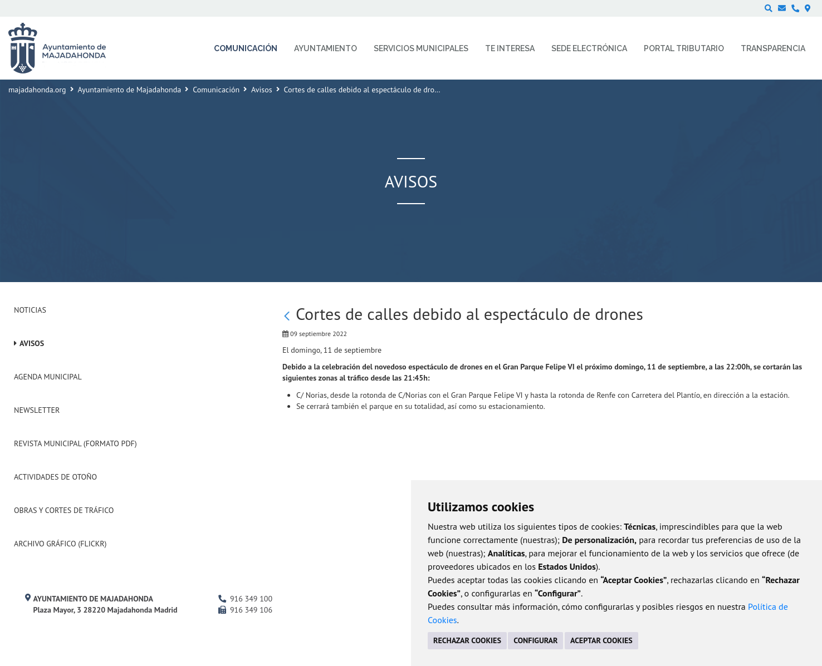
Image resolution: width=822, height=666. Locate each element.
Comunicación (216, 90)
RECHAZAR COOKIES (467, 640)
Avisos (261, 90)
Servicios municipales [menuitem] (421, 48)
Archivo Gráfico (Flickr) (60, 544)
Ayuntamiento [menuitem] (325, 48)
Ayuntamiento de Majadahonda (130, 90)
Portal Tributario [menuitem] (684, 48)
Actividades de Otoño (55, 477)
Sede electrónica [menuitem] (589, 48)
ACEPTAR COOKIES (601, 640)
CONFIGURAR (535, 640)
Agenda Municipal (48, 377)
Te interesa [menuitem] (510, 48)
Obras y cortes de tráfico (64, 510)
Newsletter (37, 410)
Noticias (30, 310)
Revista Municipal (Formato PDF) (75, 443)
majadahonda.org (37, 90)
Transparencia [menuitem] (773, 48)
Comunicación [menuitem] (245, 48)
